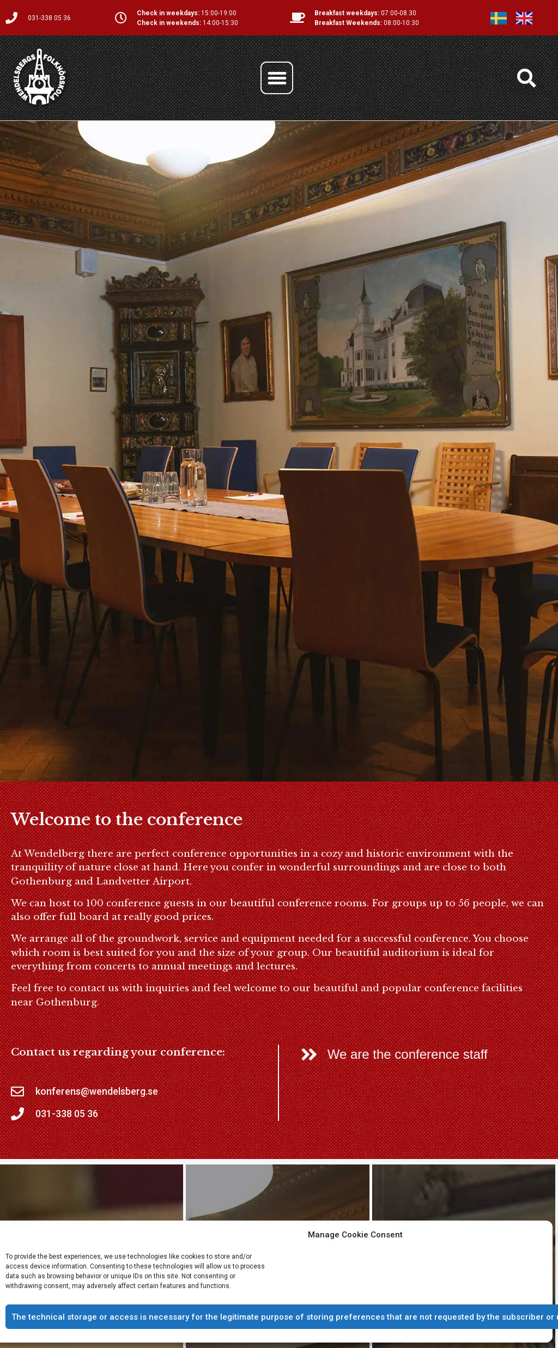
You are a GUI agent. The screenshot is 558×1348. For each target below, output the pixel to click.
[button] (276, 78)
